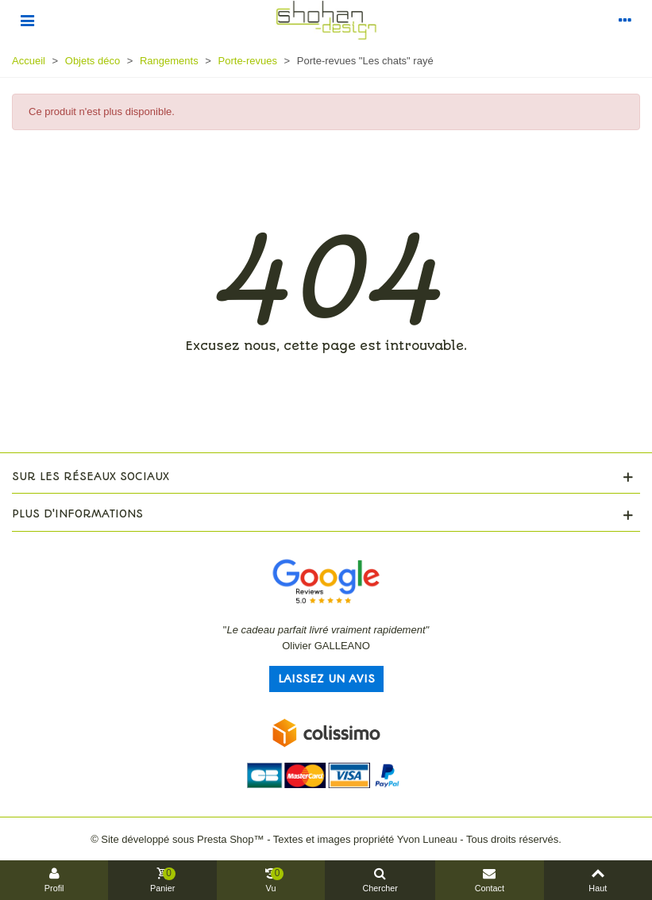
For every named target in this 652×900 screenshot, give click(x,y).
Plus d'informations (77, 513)
